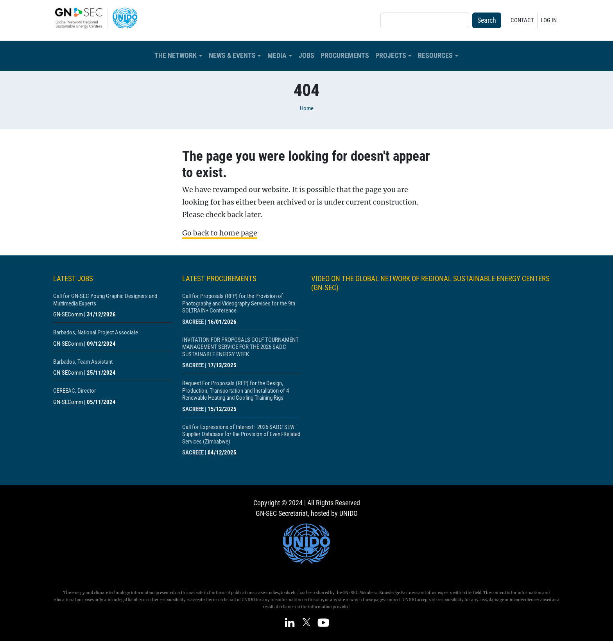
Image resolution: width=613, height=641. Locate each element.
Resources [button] (435, 55)
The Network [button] (175, 55)
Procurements (345, 55)
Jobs (306, 55)
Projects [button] (390, 55)
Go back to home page (219, 233)
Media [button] (277, 55)
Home (307, 108)
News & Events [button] (232, 55)
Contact (522, 20)
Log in (549, 20)
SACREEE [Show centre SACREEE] (193, 321)
